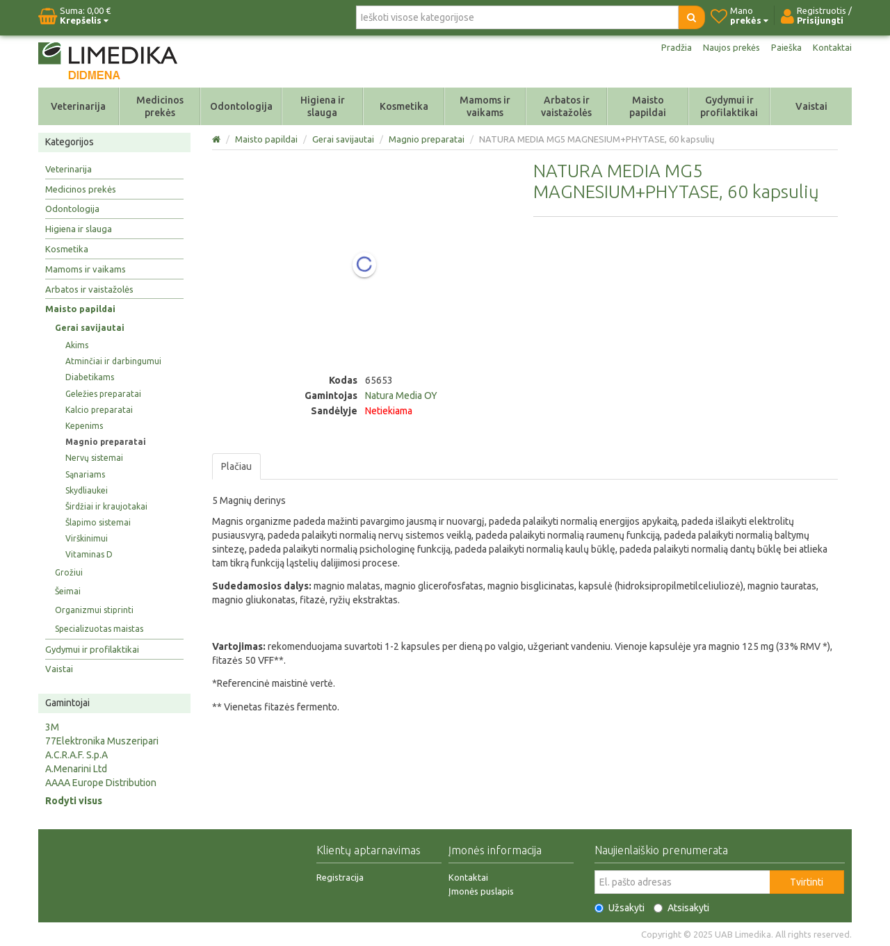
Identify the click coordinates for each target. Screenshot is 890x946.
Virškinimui (86, 538)
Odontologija (241, 106)
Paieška (784, 47)
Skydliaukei (86, 490)
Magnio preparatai (105, 441)
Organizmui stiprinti (94, 609)
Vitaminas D (89, 554)
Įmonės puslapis (481, 891)
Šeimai (68, 591)
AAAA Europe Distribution (100, 782)
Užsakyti (619, 907)
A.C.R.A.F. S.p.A (76, 754)
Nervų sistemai (94, 457)
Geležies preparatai (103, 393)
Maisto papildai (647, 106)
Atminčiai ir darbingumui (113, 361)
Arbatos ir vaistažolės (566, 106)
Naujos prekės (726, 47)
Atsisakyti (681, 907)
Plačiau (236, 466)
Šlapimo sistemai (98, 522)
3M (52, 727)
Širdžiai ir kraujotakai (106, 506)
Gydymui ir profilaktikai (729, 106)
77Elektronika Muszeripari (102, 741)
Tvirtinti (806, 882)
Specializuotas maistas (99, 628)
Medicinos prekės (160, 106)
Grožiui (69, 572)
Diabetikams (89, 377)
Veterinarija (78, 106)
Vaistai (811, 106)
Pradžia (669, 47)
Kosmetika (404, 106)
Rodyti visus (73, 800)
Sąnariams (85, 474)
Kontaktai (831, 47)
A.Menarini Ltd (76, 768)
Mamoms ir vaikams (485, 106)
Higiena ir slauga (322, 106)
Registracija (340, 877)
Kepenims (84, 425)
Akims (76, 345)
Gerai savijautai (89, 327)
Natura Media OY (401, 395)
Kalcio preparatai (99, 409)
